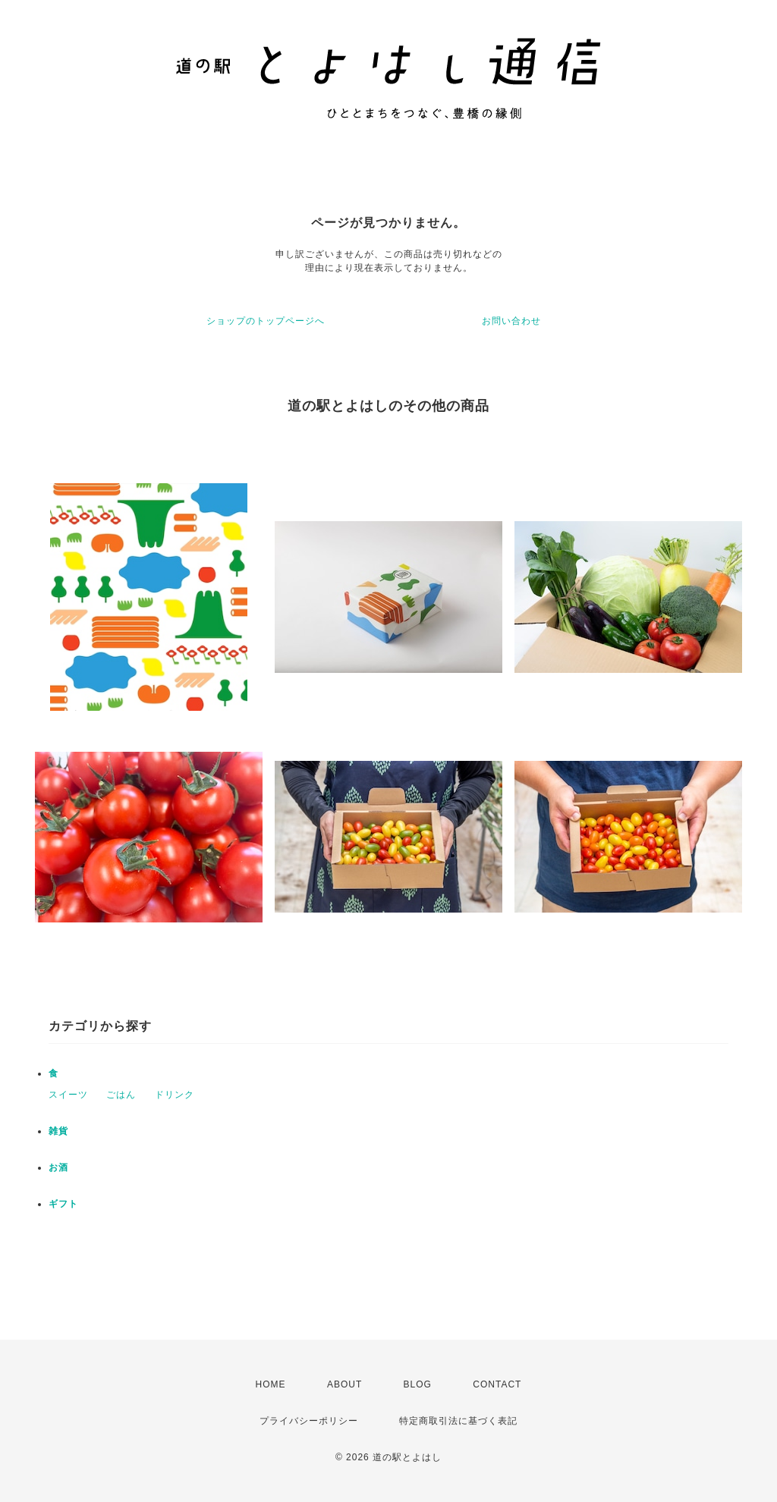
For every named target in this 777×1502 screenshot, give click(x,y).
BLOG (418, 1384)
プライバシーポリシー (309, 1421)
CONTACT (497, 1384)
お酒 (58, 1167)
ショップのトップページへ (265, 321)
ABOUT (344, 1384)
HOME (271, 1384)
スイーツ (68, 1094)
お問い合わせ (511, 321)
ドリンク (174, 1094)
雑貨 (58, 1131)
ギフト (63, 1204)
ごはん (121, 1094)
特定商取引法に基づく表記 (458, 1421)
